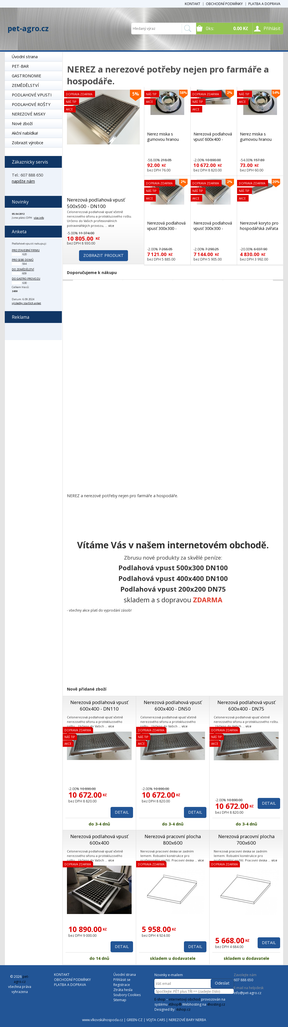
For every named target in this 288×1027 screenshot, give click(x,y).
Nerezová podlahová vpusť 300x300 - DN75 (213, 228)
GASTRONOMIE (26, 75)
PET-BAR (20, 66)
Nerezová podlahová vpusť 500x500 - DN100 (96, 202)
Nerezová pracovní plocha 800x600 (173, 839)
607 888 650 (243, 980)
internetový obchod (184, 999)
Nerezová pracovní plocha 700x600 (246, 839)
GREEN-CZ (135, 1019)
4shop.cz (183, 1009)
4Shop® (174, 1004)
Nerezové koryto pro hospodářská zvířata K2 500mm (259, 228)
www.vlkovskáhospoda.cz (102, 1019)
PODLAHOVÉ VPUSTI (31, 95)
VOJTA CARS (155, 1019)
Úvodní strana (25, 56)
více (111, 225)
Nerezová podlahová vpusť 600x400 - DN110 (99, 705)
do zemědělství (23, 269)
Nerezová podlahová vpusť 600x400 (99, 839)
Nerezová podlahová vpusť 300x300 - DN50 (166, 228)
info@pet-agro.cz (247, 992)
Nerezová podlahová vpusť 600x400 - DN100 (213, 139)
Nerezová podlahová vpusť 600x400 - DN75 (246, 705)
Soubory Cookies (127, 994)
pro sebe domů (22, 260)
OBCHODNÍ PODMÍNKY (224, 3)
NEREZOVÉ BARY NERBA (187, 1019)
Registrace (121, 984)
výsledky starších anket (26, 303)
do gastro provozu (26, 278)
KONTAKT (192, 3)
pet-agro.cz (28, 28)
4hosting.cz (216, 1004)
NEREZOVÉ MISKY (28, 114)
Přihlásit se (121, 979)
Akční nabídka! (25, 133)
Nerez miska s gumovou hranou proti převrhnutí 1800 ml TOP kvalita (166, 142)
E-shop (159, 999)
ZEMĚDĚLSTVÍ (25, 85)
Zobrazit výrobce (27, 142)
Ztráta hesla (122, 989)
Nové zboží (22, 123)
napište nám (23, 181)
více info (39, 218)
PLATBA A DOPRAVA (264, 3)
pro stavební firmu (26, 250)
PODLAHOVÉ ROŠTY (31, 104)
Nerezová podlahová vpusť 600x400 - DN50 (173, 705)
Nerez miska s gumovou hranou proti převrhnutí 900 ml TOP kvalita (258, 142)
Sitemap (119, 999)
